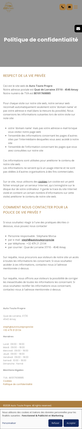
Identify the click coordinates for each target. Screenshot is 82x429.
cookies (42, 181)
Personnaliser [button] (9, 423)
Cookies (7, 381)
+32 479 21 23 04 (12, 330)
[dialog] (41, 419)
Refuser (55, 423)
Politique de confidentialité (17, 384)
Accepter (71, 423)
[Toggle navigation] (76, 7)
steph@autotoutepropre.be (38, 239)
